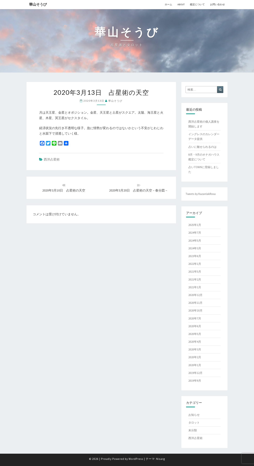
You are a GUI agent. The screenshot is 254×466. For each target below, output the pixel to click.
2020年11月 (195, 302)
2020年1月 (194, 365)
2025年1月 (194, 225)
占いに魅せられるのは (202, 147)
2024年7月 (194, 232)
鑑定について (197, 4)
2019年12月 (195, 373)
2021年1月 (194, 287)
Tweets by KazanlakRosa (201, 194)
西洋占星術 (52, 159)
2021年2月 (194, 279)
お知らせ (194, 414)
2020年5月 (194, 334)
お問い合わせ (217, 4)
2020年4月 (194, 341)
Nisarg (160, 459)
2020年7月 (194, 318)
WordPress (136, 459)
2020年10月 (195, 310)
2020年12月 (195, 295)
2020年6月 (194, 326)
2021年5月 (194, 271)
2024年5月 (194, 240)
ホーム (168, 4)
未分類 (192, 430)
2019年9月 (194, 380)
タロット (194, 422)
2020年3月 (194, 349)
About (181, 4)
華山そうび (38, 4)
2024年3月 (194, 248)
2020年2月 (194, 357)
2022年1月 (194, 264)
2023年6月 (194, 256)
